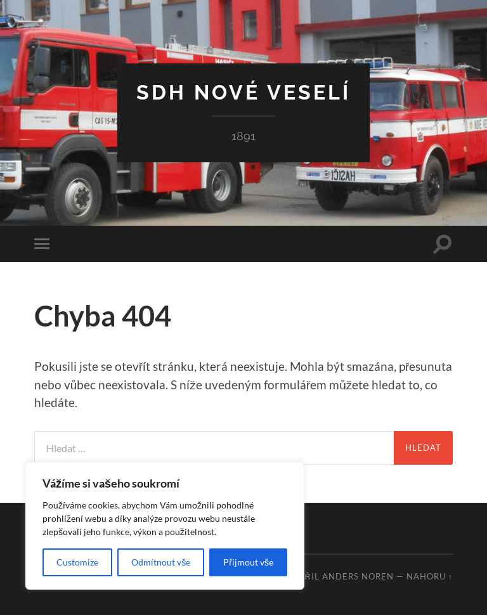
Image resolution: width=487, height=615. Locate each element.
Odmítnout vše (160, 562)
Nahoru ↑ (429, 576)
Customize (77, 562)
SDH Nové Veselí (243, 92)
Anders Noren (358, 576)
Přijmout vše (248, 562)
